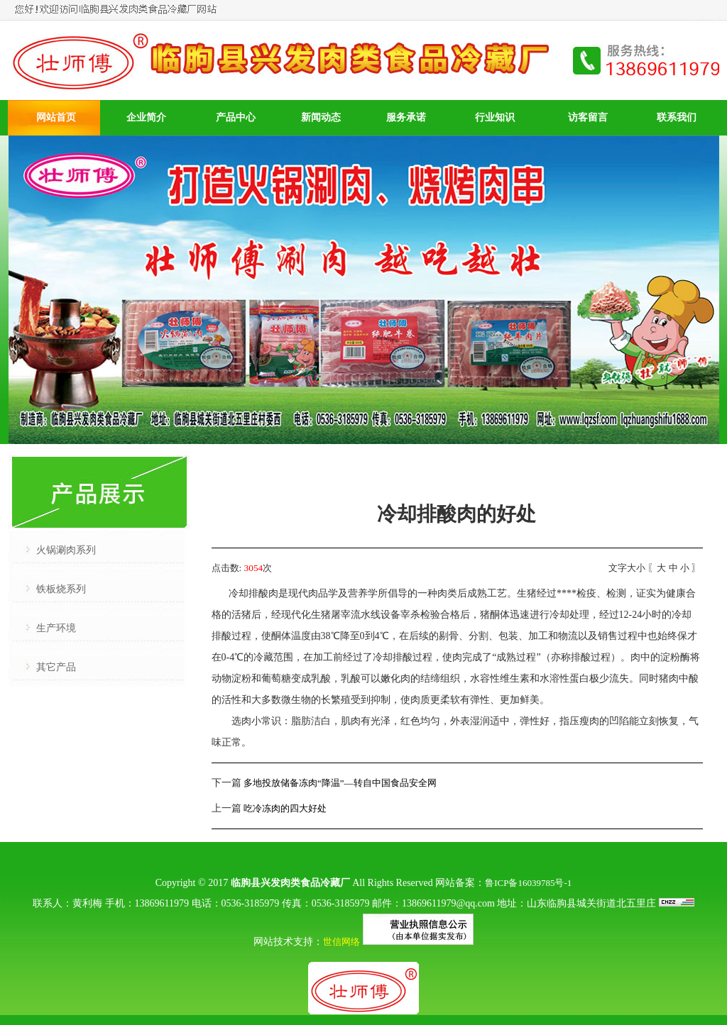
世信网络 (341, 941)
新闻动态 (321, 117)
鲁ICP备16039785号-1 (528, 882)
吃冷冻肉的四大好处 (285, 808)
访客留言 (588, 117)
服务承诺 (406, 117)
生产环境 (56, 628)
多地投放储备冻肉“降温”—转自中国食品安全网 (340, 782)
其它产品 (56, 667)
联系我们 (676, 117)
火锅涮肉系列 (66, 550)
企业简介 (146, 117)
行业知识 (495, 117)
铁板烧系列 (61, 589)
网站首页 (56, 117)
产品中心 (236, 117)
